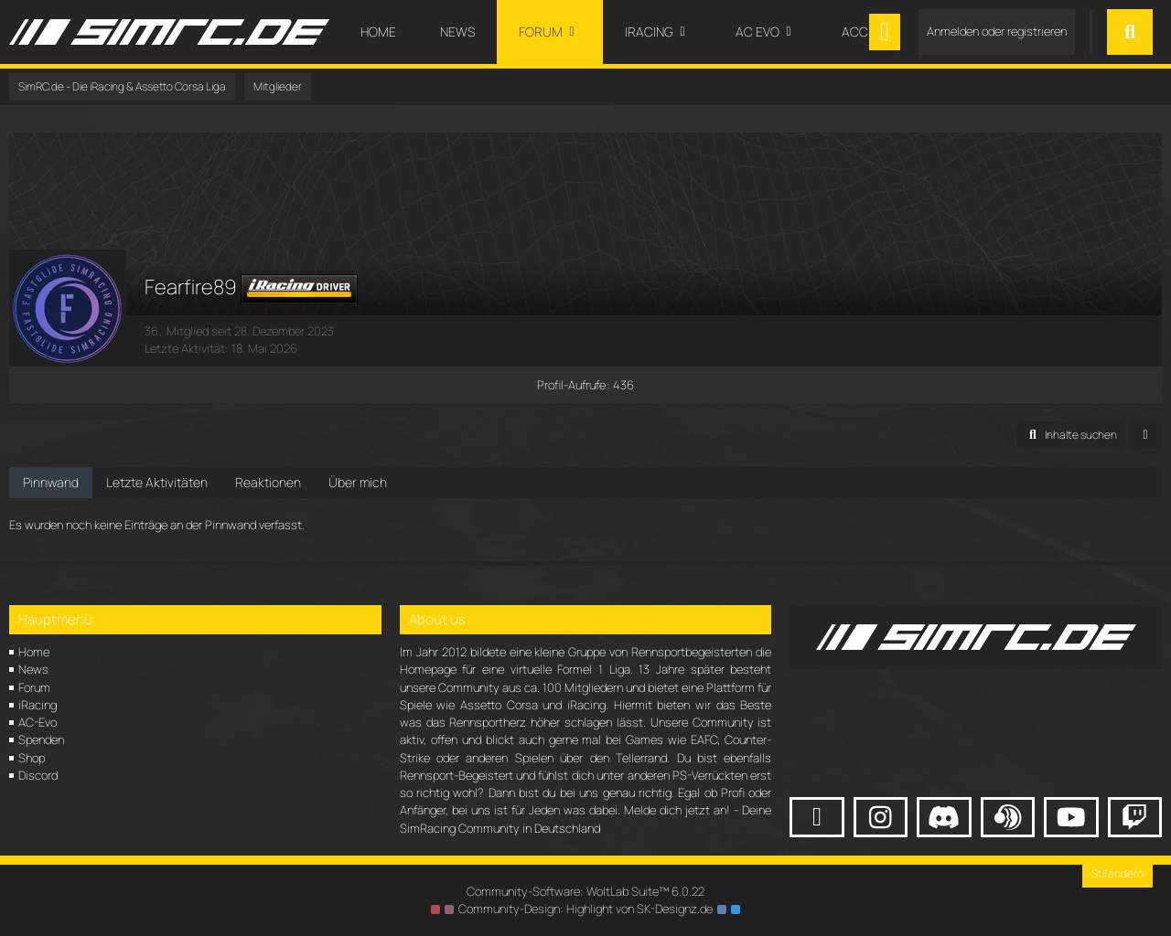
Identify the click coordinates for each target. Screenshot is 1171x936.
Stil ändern (1117, 873)
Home (33, 652)
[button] (1070, 435)
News (33, 669)
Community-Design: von (585, 908)
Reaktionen (268, 482)
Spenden (41, 739)
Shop (31, 758)
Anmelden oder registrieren (997, 31)
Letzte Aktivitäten (157, 482)
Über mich (357, 482)
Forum (34, 687)
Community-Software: (585, 891)
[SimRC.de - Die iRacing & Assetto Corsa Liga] (169, 32)
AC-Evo (37, 722)
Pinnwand (51, 482)
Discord (38, 775)
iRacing (37, 705)
